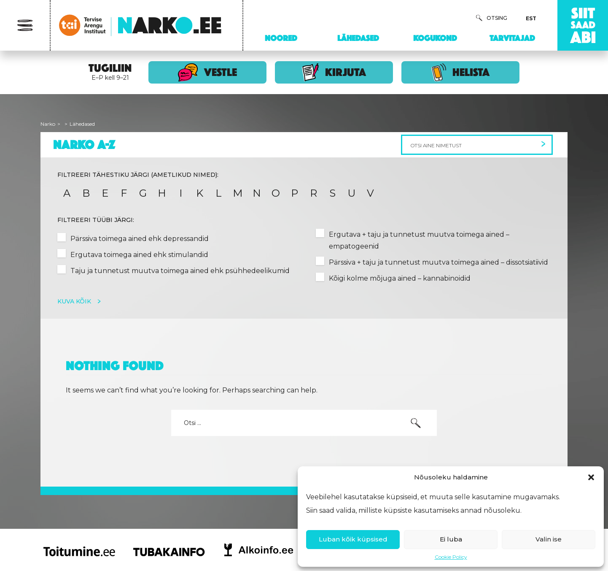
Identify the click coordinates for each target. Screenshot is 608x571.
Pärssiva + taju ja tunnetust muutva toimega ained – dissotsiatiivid (438, 262)
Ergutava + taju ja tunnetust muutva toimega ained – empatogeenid (419, 240)
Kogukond (435, 38)
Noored (281, 38)
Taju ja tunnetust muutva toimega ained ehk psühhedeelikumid (180, 271)
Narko (47, 124)
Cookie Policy (451, 557)
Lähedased (358, 38)
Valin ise (548, 539)
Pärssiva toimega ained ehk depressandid (139, 239)
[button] (591, 477)
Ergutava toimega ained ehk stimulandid (139, 255)
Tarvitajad (512, 38)
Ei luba (451, 539)
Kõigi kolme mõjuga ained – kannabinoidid (400, 278)
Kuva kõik (75, 301)
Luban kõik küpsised (353, 539)
